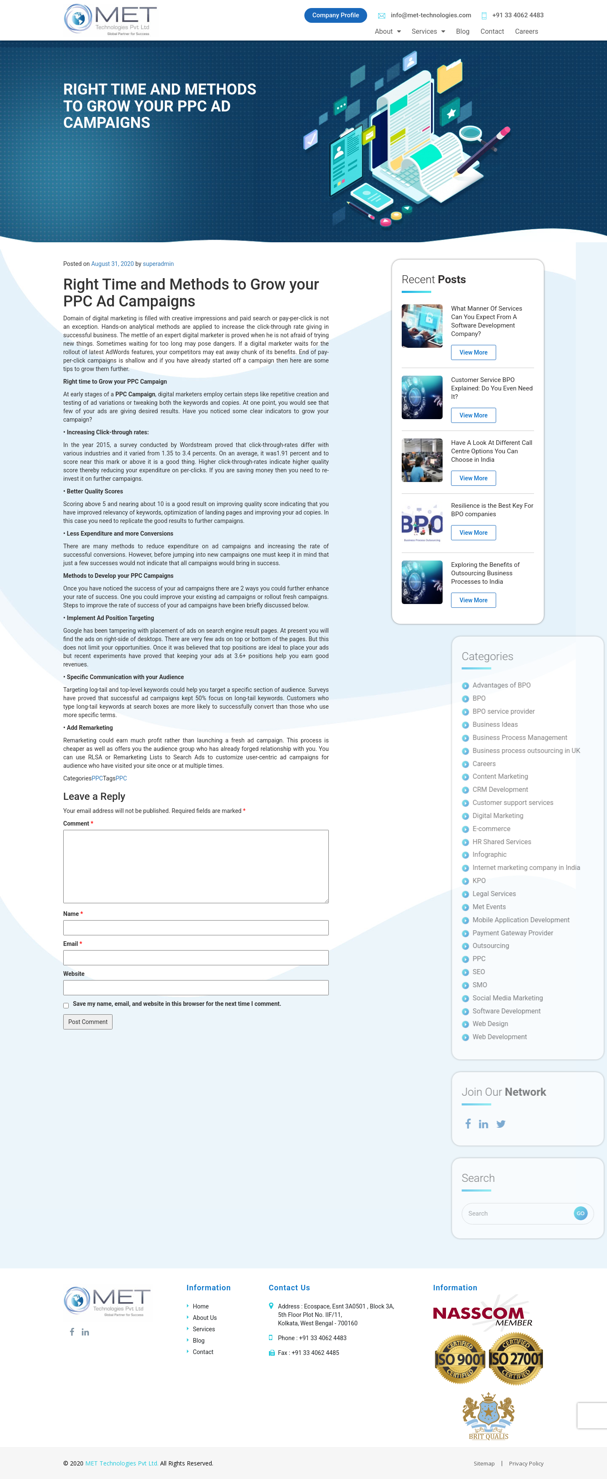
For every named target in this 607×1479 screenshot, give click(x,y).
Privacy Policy (526, 1463)
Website (74, 973)
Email (72, 943)
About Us (205, 1317)
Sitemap (484, 1463)
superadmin (158, 263)
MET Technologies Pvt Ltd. (121, 1463)
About (384, 31)
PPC (97, 778)
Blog (463, 31)
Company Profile (335, 15)
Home (201, 1306)
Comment (78, 823)
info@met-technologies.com (424, 15)
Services (424, 31)
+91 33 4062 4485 (315, 1352)
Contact (492, 31)
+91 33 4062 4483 (513, 15)
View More (473, 352)
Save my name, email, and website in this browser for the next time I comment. (177, 1003)
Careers (526, 31)
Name (73, 913)
